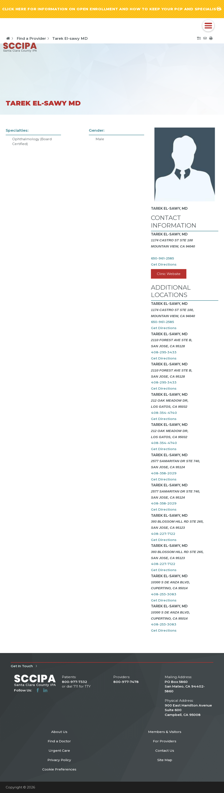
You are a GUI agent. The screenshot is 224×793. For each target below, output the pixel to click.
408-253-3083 (163, 594)
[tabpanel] (112, 384)
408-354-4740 (164, 413)
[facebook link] (38, 690)
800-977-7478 (126, 682)
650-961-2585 (162, 258)
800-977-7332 (74, 682)
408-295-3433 (164, 352)
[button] (208, 26)
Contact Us (164, 750)
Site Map (164, 760)
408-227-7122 (163, 534)
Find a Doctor (59, 741)
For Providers (164, 741)
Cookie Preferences (59, 769)
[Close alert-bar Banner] (219, 9)
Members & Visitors (164, 732)
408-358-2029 (164, 473)
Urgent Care (59, 750)
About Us (59, 732)
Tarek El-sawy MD (70, 38)
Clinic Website (168, 274)
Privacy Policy (59, 760)
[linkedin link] (45, 690)
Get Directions (164, 264)
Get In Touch (24, 666)
